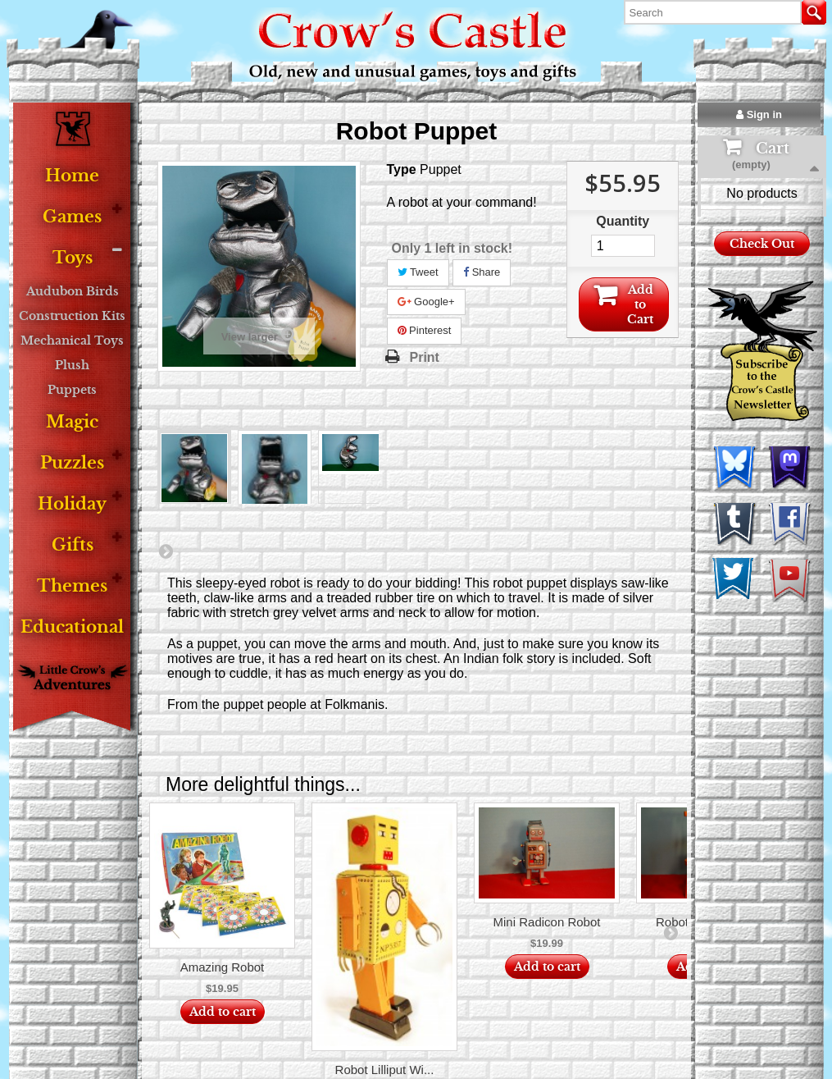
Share (481, 272)
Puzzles (72, 463)
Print (424, 357)
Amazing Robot (222, 967)
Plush (72, 365)
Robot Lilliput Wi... (384, 1070)
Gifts (72, 545)
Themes (72, 586)
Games (72, 217)
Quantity (622, 221)
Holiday (72, 504)
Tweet (418, 272)
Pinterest (425, 330)
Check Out (762, 298)
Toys (72, 258)
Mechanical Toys (72, 340)
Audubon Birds (72, 291)
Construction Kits (72, 316)
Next (165, 550)
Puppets (72, 389)
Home (72, 176)
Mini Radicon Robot (547, 922)
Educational (72, 627)
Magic (72, 422)
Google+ (426, 301)
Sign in (759, 114)
